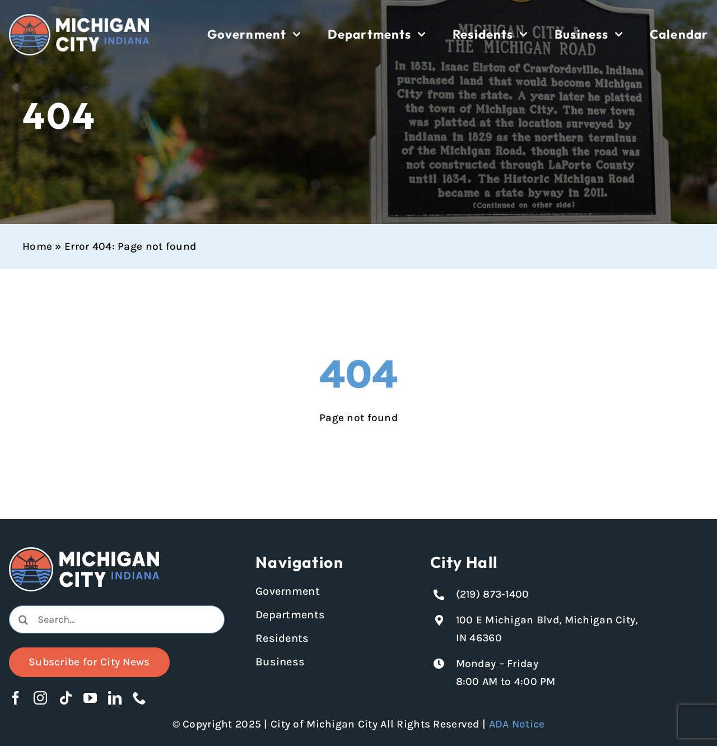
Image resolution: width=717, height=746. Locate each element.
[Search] (23, 619)
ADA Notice (517, 724)
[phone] (139, 698)
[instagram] (40, 698)
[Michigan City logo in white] (79, 19)
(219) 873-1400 (492, 594)
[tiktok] (65, 698)
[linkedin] (115, 698)
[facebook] (15, 698)
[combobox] (117, 619)
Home (37, 246)
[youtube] (90, 698)
